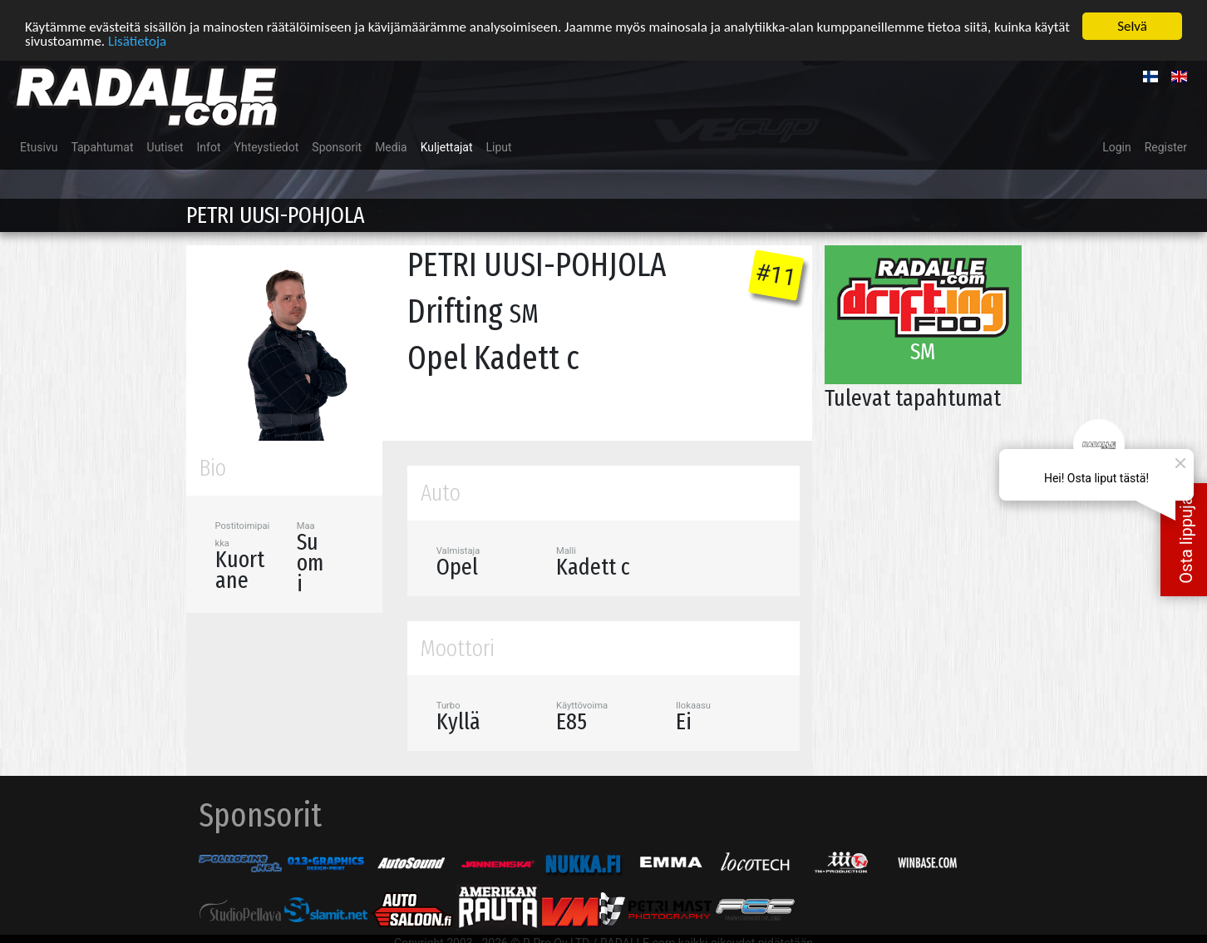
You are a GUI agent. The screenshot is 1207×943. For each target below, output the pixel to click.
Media (391, 147)
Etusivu (38, 147)
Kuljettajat (447, 147)
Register (1166, 147)
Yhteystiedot (266, 147)
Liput (499, 147)
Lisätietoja (137, 40)
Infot (209, 147)
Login (1116, 147)
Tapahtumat (102, 147)
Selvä (1132, 26)
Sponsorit (337, 147)
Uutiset (165, 147)
